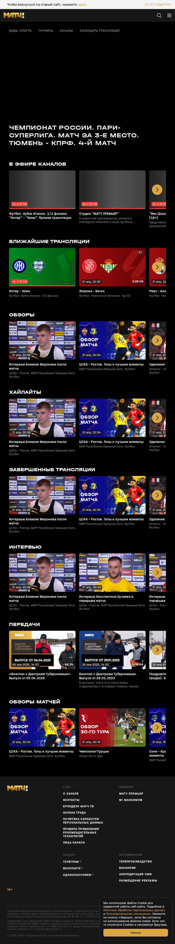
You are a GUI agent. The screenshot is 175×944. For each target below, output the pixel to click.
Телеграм (71, 862)
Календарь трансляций (100, 31)
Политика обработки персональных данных (83, 821)
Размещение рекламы (138, 880)
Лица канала (74, 842)
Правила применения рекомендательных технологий (81, 832)
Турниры (45, 31)
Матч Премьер (131, 794)
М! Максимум (130, 800)
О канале (71, 794)
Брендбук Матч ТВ (78, 806)
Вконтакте (72, 868)
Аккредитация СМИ (135, 874)
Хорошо (135, 932)
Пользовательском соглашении (128, 914)
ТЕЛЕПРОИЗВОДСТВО (135, 861)
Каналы (66, 31)
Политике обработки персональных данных (134, 910)
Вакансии (127, 868)
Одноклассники (77, 875)
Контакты (71, 800)
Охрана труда (74, 813)
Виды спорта (20, 31)
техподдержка (160, 4)
